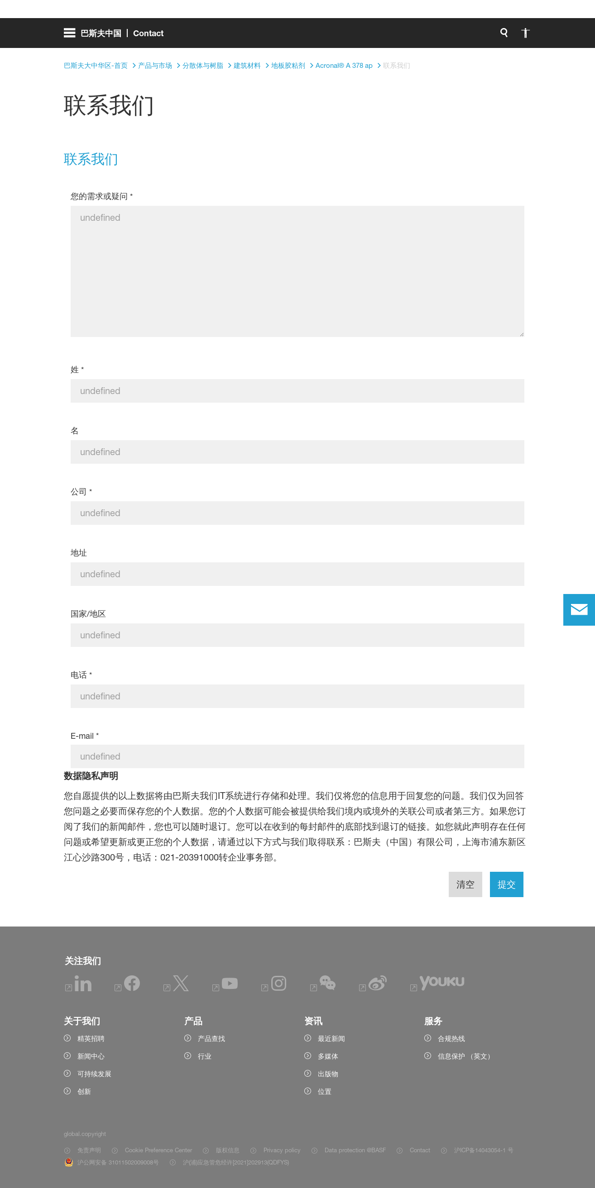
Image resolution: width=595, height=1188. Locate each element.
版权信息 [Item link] (228, 1150)
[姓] (297, 391)
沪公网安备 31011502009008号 (118, 1162)
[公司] (297, 513)
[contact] (579, 610)
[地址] (297, 574)
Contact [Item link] (420, 1150)
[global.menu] (117, 36)
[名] (297, 452)
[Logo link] (495, 36)
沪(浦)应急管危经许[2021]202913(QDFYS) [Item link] (236, 1162)
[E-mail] (297, 756)
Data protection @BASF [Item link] (355, 1150)
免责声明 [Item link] (89, 1150)
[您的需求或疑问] (297, 271)
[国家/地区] (297, 635)
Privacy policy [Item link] (282, 1150)
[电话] (297, 696)
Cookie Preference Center (158, 1150)
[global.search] (408, 36)
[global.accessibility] (430, 36)
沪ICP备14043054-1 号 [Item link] (483, 1150)
